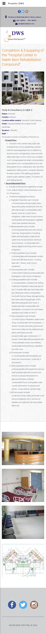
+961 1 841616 (20, 20)
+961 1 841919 (31, 20)
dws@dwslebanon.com (26, 24)
